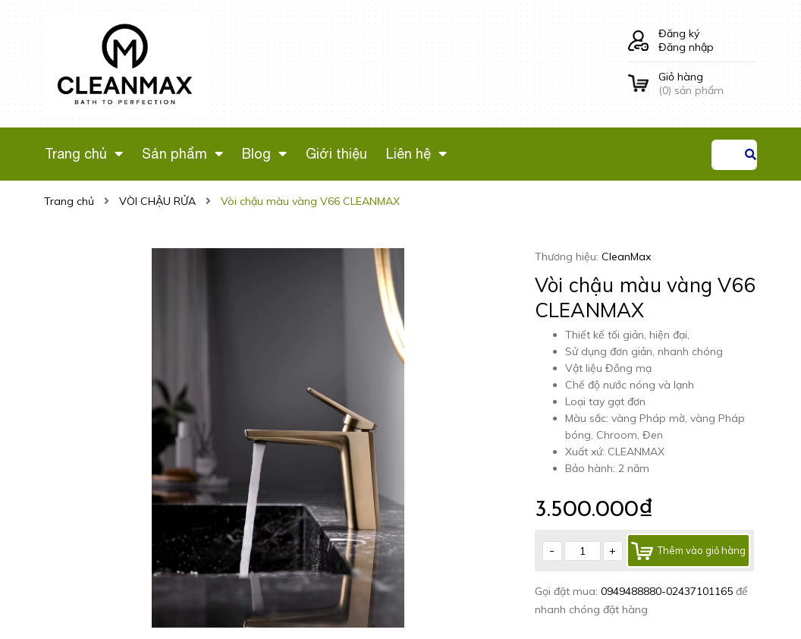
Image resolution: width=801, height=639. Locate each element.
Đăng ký (678, 33)
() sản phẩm (707, 83)
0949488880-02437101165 (668, 591)
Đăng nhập (686, 47)
